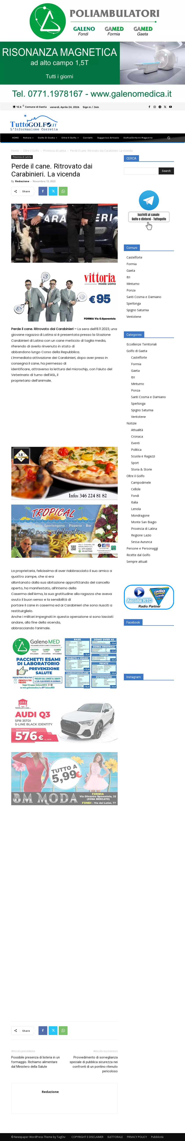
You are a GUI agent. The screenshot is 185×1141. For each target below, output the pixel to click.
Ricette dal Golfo (138, 555)
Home (15, 151)
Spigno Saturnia (137, 310)
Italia (134, 502)
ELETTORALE (115, 1137)
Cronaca (137, 436)
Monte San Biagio (144, 522)
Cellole (136, 489)
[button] (168, 138)
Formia (131, 264)
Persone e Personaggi (142, 548)
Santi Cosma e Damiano (143, 297)
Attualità (137, 430)
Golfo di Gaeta (136, 351)
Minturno (132, 284)
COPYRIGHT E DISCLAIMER (87, 1137)
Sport (135, 463)
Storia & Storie (141, 469)
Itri (128, 277)
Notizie (131, 423)
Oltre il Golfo (31, 151)
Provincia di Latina (54, 151)
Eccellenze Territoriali (141, 344)
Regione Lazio (141, 535)
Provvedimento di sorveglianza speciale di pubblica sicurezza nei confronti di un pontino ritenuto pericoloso (94, 1064)
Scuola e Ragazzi (143, 456)
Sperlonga (133, 303)
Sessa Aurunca (141, 542)
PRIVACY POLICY (137, 1137)
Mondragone (140, 515)
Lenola (136, 509)
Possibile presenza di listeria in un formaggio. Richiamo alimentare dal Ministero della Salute (35, 1062)
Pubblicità (157, 1137)
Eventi (135, 443)
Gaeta (130, 270)
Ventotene (133, 316)
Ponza (131, 290)
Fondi (135, 496)
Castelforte (134, 257)
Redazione (22, 181)
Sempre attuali (136, 561)
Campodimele (141, 482)
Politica (136, 449)
